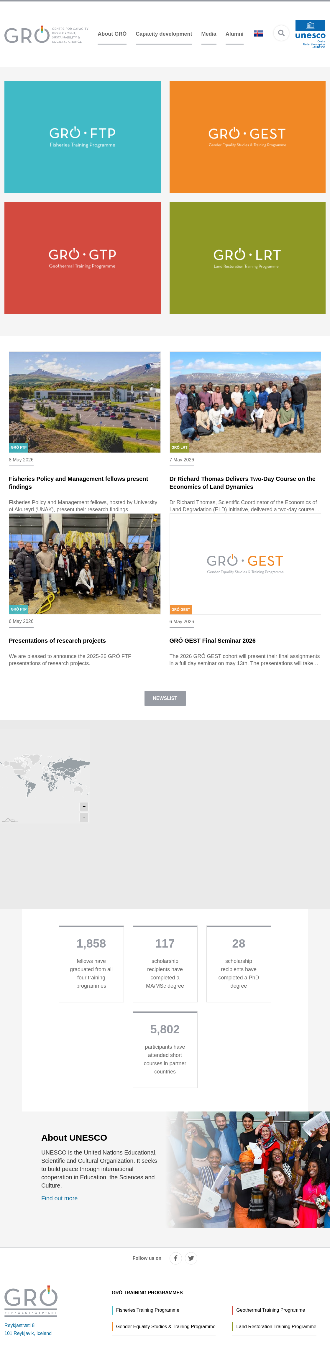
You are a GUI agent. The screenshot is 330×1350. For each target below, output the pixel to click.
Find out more (59, 1211)
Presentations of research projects (52, 646)
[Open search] (281, 33)
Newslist (165, 711)
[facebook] (176, 1258)
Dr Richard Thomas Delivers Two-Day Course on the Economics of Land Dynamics (243, 485)
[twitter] (191, 1258)
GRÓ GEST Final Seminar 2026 (213, 646)
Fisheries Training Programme (147, 1310)
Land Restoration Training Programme (276, 1326)
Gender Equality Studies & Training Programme (166, 1326)
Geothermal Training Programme (270, 1310)
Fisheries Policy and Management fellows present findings (74, 485)
